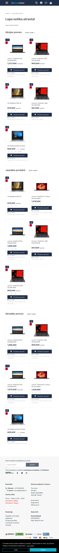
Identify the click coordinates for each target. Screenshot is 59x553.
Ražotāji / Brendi (36, 495)
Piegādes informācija (12, 516)
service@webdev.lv (20, 490)
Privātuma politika (11, 520)
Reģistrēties (35, 503)
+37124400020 (19, 488)
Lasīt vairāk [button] (30, 546)
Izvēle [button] (16, 550)
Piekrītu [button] (43, 550)
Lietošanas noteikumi (12, 523)
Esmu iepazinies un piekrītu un (27, 471)
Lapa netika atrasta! (17, 13)
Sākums (7, 13)
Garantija (8, 525)
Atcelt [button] (55, 540)
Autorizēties (35, 500)
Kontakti (33, 490)
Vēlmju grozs (35, 505)
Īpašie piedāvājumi (37, 493)
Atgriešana (8, 518)
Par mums (34, 488)
